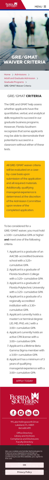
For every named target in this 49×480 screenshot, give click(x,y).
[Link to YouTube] (36, 413)
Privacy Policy (24, 472)
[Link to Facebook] (13, 413)
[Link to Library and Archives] (24, 436)
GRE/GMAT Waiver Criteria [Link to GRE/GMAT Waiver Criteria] (17, 85)
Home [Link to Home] (7, 74)
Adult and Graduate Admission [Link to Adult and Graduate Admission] (19, 78)
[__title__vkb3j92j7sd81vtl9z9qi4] (24, 404)
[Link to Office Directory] (24, 433)
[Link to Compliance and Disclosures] (24, 439)
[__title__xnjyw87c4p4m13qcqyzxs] (11, 4)
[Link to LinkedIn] (28, 413)
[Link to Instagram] (21, 413)
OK (24, 465)
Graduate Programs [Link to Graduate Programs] (14, 82)
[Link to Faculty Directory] (24, 442)
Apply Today (24, 380)
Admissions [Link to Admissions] (21, 74)
